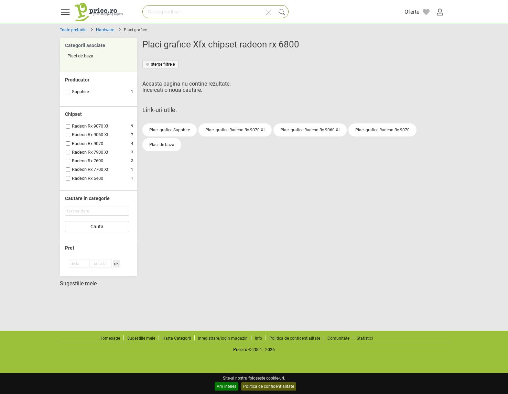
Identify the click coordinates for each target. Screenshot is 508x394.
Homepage (109, 338)
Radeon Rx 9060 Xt (90, 134)
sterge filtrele (160, 64)
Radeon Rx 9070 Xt (90, 126)
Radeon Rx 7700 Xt (90, 169)
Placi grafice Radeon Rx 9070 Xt (235, 130)
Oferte (411, 12)
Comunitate (338, 338)
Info (258, 338)
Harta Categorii (176, 338)
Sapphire (80, 91)
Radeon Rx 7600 (87, 160)
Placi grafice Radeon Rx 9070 (382, 130)
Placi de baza (161, 144)
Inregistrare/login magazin (223, 338)
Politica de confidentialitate (268, 386)
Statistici (365, 338)
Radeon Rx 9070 (87, 143)
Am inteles (226, 386)
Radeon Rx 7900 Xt (90, 152)
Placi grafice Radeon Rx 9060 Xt (310, 130)
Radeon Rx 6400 (87, 178)
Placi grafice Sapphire (169, 130)
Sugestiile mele (78, 284)
